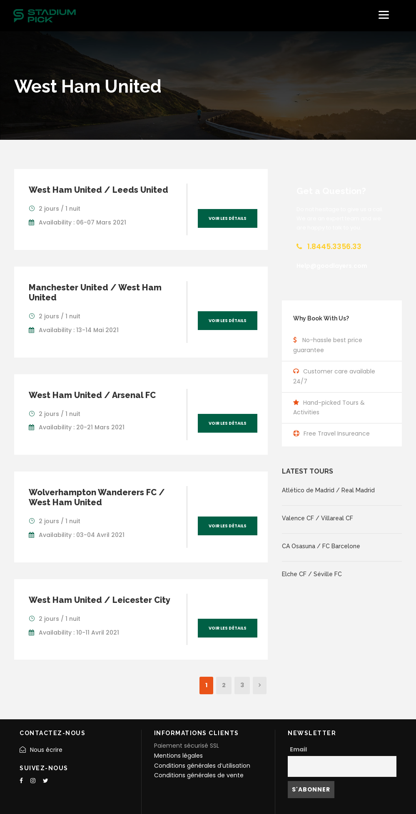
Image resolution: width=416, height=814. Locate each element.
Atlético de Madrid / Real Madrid (328, 490)
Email (298, 749)
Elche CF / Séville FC (312, 574)
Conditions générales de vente (199, 775)
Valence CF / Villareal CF (317, 518)
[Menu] (383, 14)
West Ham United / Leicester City (99, 600)
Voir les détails (228, 218)
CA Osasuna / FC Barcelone (321, 546)
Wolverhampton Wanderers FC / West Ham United (97, 497)
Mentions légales (178, 755)
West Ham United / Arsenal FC (92, 395)
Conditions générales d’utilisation (202, 765)
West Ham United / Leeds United (98, 190)
